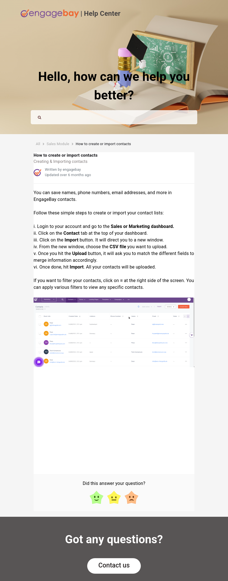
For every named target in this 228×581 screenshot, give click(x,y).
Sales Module (58, 144)
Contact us (114, 565)
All (38, 144)
